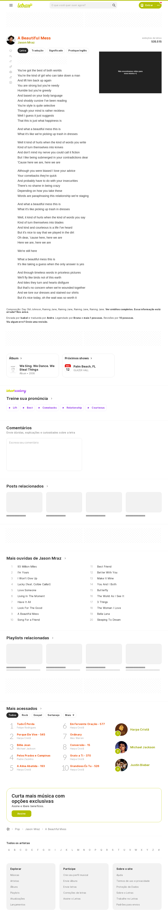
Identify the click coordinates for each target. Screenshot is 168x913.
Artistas (14, 881)
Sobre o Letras (124, 892)
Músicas (14, 875)
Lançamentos (17, 904)
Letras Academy (84, 391)
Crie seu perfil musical (75, 875)
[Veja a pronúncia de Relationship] (72, 407)
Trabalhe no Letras (127, 898)
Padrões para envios (128, 904)
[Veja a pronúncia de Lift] (12, 407)
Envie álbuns (70, 881)
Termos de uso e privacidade (133, 881)
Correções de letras (74, 892)
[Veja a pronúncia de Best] (27, 407)
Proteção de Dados (127, 886)
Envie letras (70, 886)
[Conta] (158, 5)
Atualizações (17, 898)
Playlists (15, 892)
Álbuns (14, 886)
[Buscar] (114, 5)
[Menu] (11, 5)
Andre (50, 317)
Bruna (77, 317)
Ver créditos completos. (119, 309)
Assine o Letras (72, 898)
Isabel (24, 317)
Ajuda (119, 875)
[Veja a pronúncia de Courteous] (96, 407)
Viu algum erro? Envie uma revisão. (27, 322)
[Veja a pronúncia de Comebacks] (47, 407)
